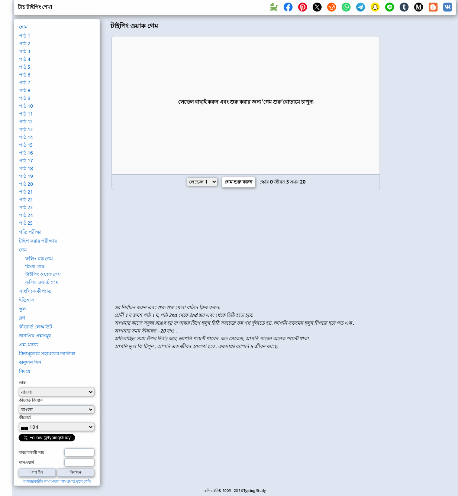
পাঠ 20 (26, 184)
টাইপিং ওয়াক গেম (43, 274)
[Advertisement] (172, 247)
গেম (23, 249)
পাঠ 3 (24, 51)
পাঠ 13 (26, 129)
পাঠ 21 (26, 191)
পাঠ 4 (24, 59)
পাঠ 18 (26, 168)
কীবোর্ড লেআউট (35, 326)
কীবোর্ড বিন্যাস (31, 400)
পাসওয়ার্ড (26, 462)
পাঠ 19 (26, 176)
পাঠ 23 (26, 207)
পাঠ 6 (24, 74)
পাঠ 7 (24, 82)
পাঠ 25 (26, 223)
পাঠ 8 (24, 90)
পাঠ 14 (26, 137)
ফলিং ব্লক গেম (39, 258)
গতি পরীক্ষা (30, 231)
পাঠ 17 (26, 160)
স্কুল (22, 308)
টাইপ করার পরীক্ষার (38, 240)
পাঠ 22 (26, 199)
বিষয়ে (24, 371)
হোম (23, 26)
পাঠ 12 (26, 121)
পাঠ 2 (24, 43)
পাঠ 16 (26, 152)
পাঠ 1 (24, 35)
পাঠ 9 (24, 98)
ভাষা (22, 382)
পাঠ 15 (26, 144)
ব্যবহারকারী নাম (31, 452)
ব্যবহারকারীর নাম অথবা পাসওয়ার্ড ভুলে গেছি (57, 481)
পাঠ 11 (26, 113)
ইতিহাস (26, 299)
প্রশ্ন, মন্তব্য (28, 344)
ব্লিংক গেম (34, 266)
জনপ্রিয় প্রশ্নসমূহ (35, 335)
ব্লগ (22, 317)
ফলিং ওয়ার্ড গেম (41, 282)
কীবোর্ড (25, 417)
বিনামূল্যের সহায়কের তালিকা (47, 353)
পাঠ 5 (24, 66)
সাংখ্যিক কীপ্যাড (35, 291)
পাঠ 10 (26, 105)
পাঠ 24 (26, 215)
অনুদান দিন (30, 362)
